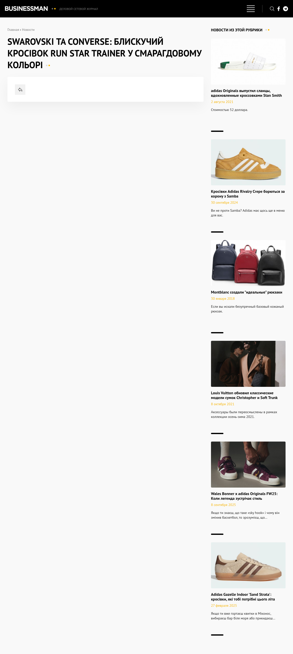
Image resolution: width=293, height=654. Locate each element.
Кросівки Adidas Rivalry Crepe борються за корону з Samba (248, 194)
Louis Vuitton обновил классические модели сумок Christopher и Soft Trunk (244, 395)
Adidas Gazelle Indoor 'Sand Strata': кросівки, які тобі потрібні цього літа (243, 597)
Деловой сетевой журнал (78, 9)
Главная (13, 29)
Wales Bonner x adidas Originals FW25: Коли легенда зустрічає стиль (244, 496)
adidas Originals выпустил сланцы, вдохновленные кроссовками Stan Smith (246, 93)
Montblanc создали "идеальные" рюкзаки (246, 292)
